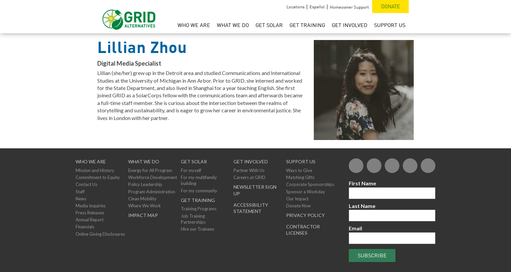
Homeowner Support (349, 7)
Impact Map (143, 215)
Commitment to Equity (98, 177)
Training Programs (199, 208)
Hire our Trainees (197, 229)
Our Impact (297, 198)
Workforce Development (152, 177)
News (81, 198)
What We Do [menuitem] (233, 25)
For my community (199, 190)
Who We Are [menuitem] (194, 25)
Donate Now (298, 205)
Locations (295, 6)
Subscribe (372, 255)
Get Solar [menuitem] (269, 25)
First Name (362, 183)
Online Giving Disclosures (100, 234)
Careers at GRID (249, 177)
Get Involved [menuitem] (349, 25)
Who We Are (91, 161)
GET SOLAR (194, 161)
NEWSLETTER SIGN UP (255, 190)
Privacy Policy (305, 215)
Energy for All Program (150, 170)
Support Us (300, 161)
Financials (85, 226)
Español (317, 6)
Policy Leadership (145, 184)
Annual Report (90, 219)
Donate (390, 6)
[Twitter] (374, 165)
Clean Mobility (142, 198)
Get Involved (251, 161)
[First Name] (392, 193)
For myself (191, 170)
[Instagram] (428, 165)
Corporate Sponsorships (310, 184)
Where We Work (144, 205)
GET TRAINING (198, 200)
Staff (80, 191)
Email (355, 228)
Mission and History (95, 170)
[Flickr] (392, 165)
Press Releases (90, 212)
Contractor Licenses (303, 230)
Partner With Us (249, 170)
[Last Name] (392, 215)
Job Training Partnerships (193, 219)
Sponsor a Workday (305, 191)
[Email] (392, 238)
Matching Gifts (300, 177)
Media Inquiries (91, 205)
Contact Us (86, 184)
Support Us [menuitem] (389, 25)
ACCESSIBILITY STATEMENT (251, 208)
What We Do (143, 161)
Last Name (362, 206)
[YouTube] (410, 165)
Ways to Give (299, 170)
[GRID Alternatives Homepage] (129, 16)
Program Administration (151, 191)
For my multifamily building (199, 180)
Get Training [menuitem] (307, 25)
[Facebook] (356, 165)
